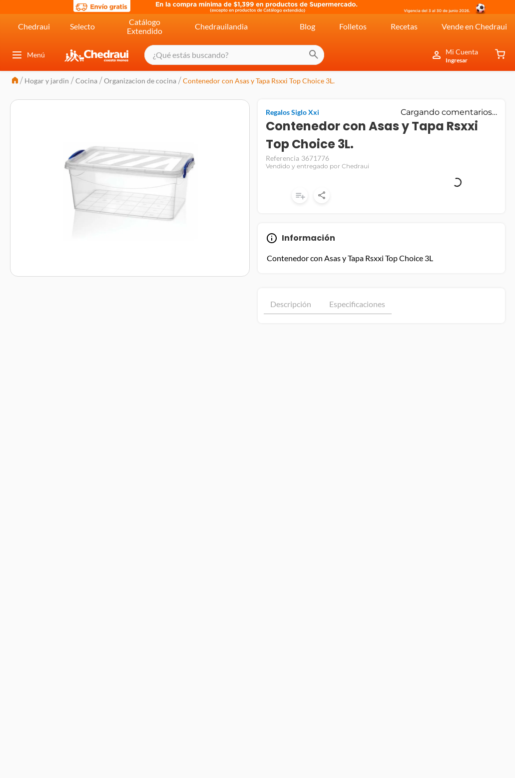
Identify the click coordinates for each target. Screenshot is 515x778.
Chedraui (34, 26)
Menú (28, 55)
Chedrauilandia (221, 26)
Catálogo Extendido (144, 26)
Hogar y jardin (46, 80)
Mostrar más (381, 332)
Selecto (82, 26)
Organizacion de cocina (140, 80)
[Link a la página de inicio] (15, 81)
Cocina (86, 80)
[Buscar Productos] (305, 54)
